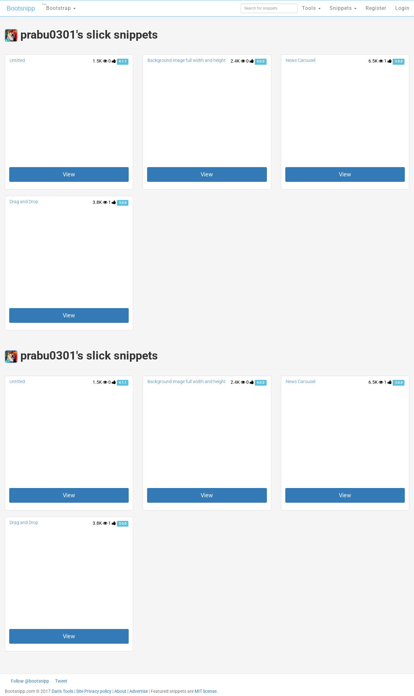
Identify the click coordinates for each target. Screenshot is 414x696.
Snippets (343, 8)
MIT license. (206, 691)
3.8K (100, 202)
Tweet (61, 681)
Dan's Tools (62, 691)
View (69, 174)
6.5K (375, 60)
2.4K (238, 60)
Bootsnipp (21, 8)
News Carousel (300, 60)
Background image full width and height (186, 60)
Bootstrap (59, 6)
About (120, 691)
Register (376, 8)
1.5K (100, 60)
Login (402, 8)
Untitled (17, 60)
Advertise (138, 691)
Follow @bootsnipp (30, 681)
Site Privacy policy (93, 691)
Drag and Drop (24, 201)
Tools (311, 8)
